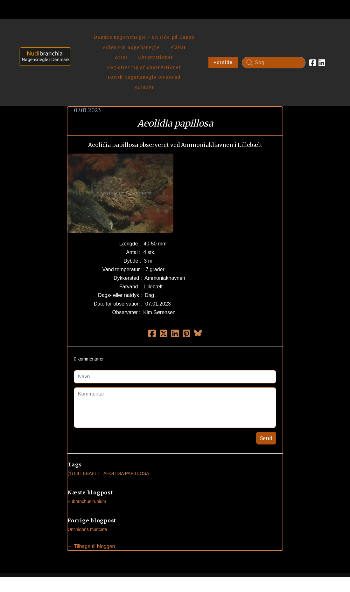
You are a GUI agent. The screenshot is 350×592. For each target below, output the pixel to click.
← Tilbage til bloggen (91, 501)
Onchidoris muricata (87, 484)
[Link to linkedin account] (321, 40)
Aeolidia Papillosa (126, 428)
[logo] (43, 40)
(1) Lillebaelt (83, 428)
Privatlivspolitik (236, 565)
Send (266, 393)
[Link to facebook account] (312, 40)
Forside (222, 40)
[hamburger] (78, 31)
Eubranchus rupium (86, 456)
